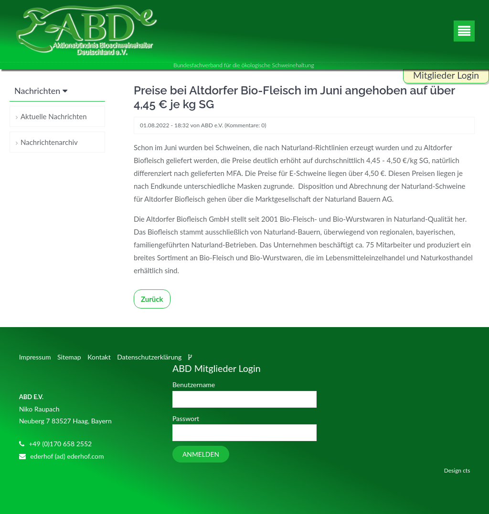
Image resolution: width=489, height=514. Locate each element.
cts (466, 470)
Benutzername (193, 384)
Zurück (152, 299)
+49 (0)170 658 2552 (60, 444)
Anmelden (200, 454)
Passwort (185, 418)
